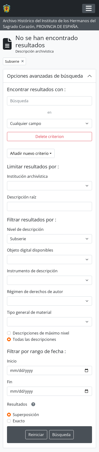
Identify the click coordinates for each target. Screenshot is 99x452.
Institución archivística (27, 176)
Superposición (26, 414)
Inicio (12, 361)
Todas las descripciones (34, 339)
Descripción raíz (21, 197)
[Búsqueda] (49, 100)
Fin (9, 381)
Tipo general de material (29, 312)
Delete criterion (49, 136)
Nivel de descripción (25, 229)
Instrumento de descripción (32, 271)
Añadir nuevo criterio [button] (29, 153)
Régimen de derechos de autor (35, 291)
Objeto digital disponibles (30, 250)
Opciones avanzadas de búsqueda (45, 76)
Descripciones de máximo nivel (41, 333)
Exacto (19, 421)
